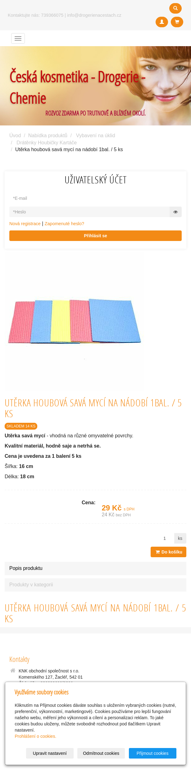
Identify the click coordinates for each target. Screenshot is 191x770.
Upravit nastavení (50, 753)
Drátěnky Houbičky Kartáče (46, 142)
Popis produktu (26, 568)
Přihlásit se (95, 235)
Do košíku (168, 551)
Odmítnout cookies (101, 753)
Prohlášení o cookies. (35, 736)
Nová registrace (25, 223)
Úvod (15, 135)
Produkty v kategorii (31, 584)
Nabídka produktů (47, 135)
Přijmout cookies (153, 753)
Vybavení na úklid (95, 135)
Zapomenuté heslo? (64, 223)
